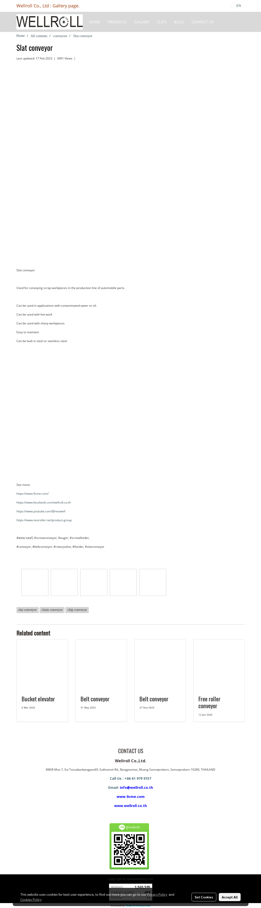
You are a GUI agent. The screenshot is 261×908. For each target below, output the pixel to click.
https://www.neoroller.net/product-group (44, 520)
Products (117, 21)
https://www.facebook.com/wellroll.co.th (43, 502)
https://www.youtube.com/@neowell (40, 511)
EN (236, 6)
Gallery (141, 21)
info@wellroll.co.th (136, 787)
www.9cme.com (131, 796)
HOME (94, 21)
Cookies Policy (30, 899)
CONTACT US (203, 21)
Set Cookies (204, 897)
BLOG (179, 21)
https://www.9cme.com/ (32, 493)
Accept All (230, 897)
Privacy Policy (157, 894)
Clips (161, 21)
